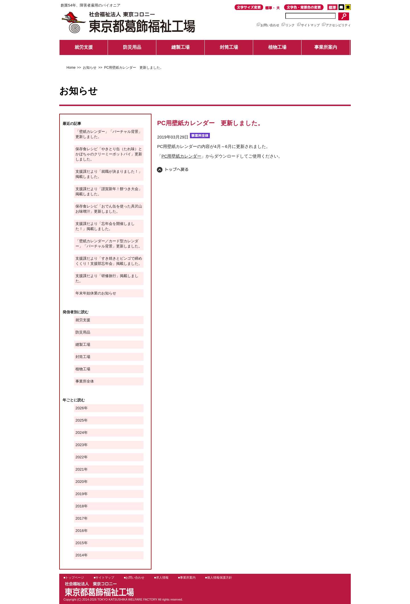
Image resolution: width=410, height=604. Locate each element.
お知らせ (89, 68)
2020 (79, 481)
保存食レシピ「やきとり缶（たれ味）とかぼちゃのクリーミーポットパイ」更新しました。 (108, 154)
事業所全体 (84, 381)
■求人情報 (161, 577)
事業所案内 (325, 47)
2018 (79, 506)
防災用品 (132, 47)
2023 (79, 445)
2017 (79, 518)
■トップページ (73, 577)
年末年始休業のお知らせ (95, 293)
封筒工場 (229, 47)
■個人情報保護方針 (218, 577)
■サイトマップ (104, 577)
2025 (79, 420)
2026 (79, 408)
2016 (79, 530)
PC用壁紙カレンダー (181, 156)
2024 (79, 432)
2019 (79, 494)
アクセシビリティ (336, 25)
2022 (79, 457)
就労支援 (84, 47)
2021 (79, 469)
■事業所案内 (186, 577)
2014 (79, 555)
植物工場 (277, 47)
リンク (288, 25)
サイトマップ (308, 25)
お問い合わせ (267, 25)
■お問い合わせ (134, 577)
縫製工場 (180, 47)
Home (71, 68)
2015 (79, 543)
